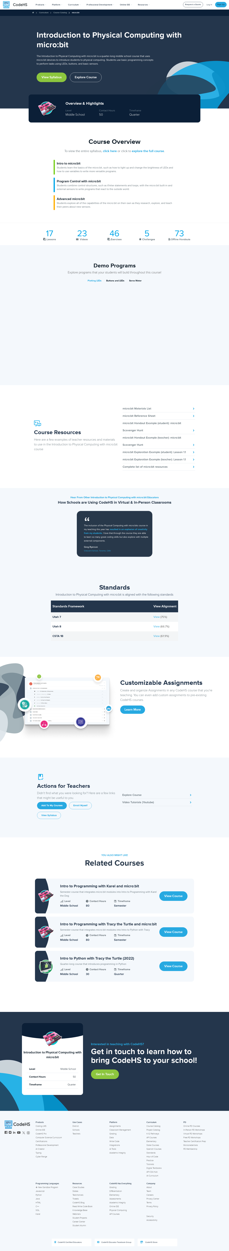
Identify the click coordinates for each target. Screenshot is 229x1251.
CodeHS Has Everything (120, 1183)
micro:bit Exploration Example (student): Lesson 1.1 (159, 452)
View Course (173, 896)
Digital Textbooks (154, 1168)
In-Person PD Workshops (194, 1130)
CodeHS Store (148, 1242)
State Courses (152, 1145)
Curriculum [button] (74, 4)
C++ (37, 1206)
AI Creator (40, 1149)
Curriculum (44, 12)
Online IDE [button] (126, 4)
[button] (41, 5)
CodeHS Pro (41, 1133)
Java (38, 1199)
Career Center (79, 1221)
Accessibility (151, 1220)
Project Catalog (153, 1130)
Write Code (114, 1141)
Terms (149, 1202)
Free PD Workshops (192, 1137)
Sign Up (221, 4)
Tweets (76, 1199)
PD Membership (190, 1149)
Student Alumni (79, 1225)
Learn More (133, 710)
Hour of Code (152, 1156)
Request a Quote (193, 4)
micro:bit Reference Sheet (159, 416)
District (76, 1126)
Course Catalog (60, 12)
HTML (38, 1202)
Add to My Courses (51, 805)
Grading (112, 1133)
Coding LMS (41, 1126)
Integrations (114, 1145)
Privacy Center (152, 1199)
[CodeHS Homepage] (16, 5)
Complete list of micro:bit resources (159, 466)
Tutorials (150, 1164)
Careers (149, 1195)
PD (184, 1122)
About (149, 1187)
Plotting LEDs (94, 280)
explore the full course (148, 151)
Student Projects (80, 1218)
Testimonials (78, 1195)
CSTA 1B (57, 636)
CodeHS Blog (78, 1202)
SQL (38, 1210)
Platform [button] (57, 4)
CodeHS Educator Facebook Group (114, 1242)
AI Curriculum (152, 1175)
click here (110, 151)
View (156, 617)
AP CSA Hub (151, 1172)
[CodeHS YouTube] (19, 1133)
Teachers (76, 1133)
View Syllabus (52, 77)
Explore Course (86, 77)
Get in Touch (105, 1074)
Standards (151, 1153)
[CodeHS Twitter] (23, 1133)
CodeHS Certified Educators (68, 1242)
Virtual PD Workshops (192, 1133)
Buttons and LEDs (115, 280)
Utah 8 (56, 626)
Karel (38, 1214)
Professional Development (47, 1145)
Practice (149, 1160)
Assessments (115, 1199)
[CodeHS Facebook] (6, 1133)
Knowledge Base (80, 1210)
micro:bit (75, 12)
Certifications (41, 1141)
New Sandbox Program (47, 1187)
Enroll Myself (80, 805)
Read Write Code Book (83, 1206)
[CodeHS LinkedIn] (14, 1133)
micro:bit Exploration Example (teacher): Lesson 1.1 (159, 459)
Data (111, 1137)
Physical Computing (118, 1210)
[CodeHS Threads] (28, 1133)
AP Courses (151, 1137)
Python (39, 1195)
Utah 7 (56, 617)
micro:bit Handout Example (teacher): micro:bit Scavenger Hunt (159, 441)
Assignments (115, 1126)
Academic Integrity (117, 1153)
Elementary (151, 1141)
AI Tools (112, 1149)
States (75, 1191)
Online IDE (40, 1130)
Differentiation (115, 1191)
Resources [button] (144, 4)
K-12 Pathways (152, 1133)
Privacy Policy (152, 1206)
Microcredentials (190, 1145)
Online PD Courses (191, 1126)
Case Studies (78, 1187)
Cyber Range (41, 1156)
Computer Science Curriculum (49, 1137)
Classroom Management (120, 1130)
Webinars (77, 1214)
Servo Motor (135, 280)
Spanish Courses (153, 1149)
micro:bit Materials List (159, 408)
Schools (76, 1130)
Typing (38, 1153)
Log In (209, 4)
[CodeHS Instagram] (10, 1133)
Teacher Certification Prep (194, 1141)
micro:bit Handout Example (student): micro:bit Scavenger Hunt (159, 426)
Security (150, 1216)
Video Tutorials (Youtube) (157, 802)
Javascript (40, 1191)
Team (148, 1191)
